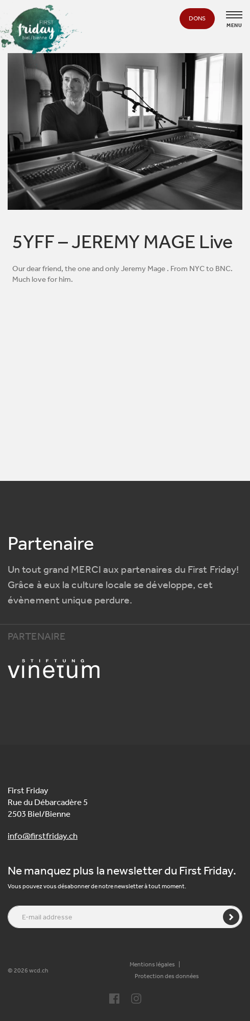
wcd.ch (38, 970)
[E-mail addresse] (125, 917)
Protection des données (167, 976)
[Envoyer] (231, 917)
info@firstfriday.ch (43, 835)
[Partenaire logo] (125, 668)
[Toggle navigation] (234, 14)
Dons (197, 18)
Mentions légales (152, 964)
